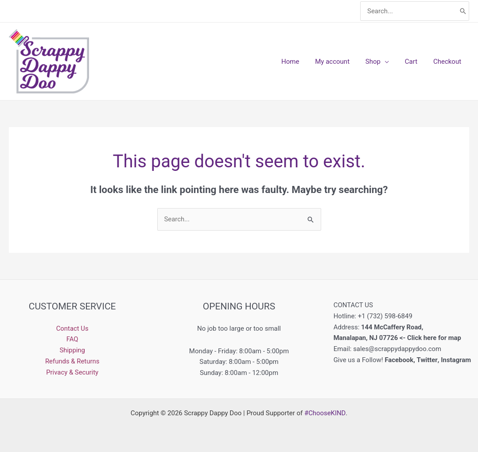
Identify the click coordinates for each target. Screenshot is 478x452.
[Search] (463, 11)
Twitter (427, 360)
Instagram (457, 360)
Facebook (399, 360)
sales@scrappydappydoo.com (397, 349)
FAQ (72, 339)
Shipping (72, 350)
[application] (391, 61)
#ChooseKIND (325, 413)
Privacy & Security (72, 372)
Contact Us (72, 328)
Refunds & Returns (72, 361)
